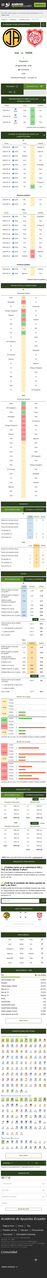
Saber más (5, 15)
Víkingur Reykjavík (11, 311)
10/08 (21, 963)
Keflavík (24, 156)
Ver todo (23, 1021)
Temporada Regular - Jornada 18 (23, 78)
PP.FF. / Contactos (38, 1243)
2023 (15, 117)
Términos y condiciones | (9, 1245)
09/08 (21, 940)
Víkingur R (40, 147)
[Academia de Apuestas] (22, 1260)
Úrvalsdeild (23, 70)
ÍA (36, 298)
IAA (17, 53)
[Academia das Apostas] (8, 1260)
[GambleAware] (7, 1271)
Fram (40, 169)
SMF (12, 1240)
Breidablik (40, 165)
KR (25, 173)
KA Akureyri (36, 306)
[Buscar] (43, 900)
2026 (23, 74)
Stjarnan (40, 151)
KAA (24, 160)
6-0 (23, 425)
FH (25, 187)
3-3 (23, 298)
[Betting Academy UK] (31, 1260)
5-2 (23, 408)
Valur (40, 178)
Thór (28, 53)
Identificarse (40, 5)
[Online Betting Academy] (17, 1260)
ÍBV (24, 200)
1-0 (32, 256)
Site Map (4, 1240)
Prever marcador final (23, 924)
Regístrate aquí (25, 1238)
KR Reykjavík (11, 341)
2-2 (23, 328)
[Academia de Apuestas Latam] (26, 1260)
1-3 (32, 252)
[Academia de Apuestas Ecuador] (3, 1260)
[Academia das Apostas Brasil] (12, 1260)
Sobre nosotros (8, 1267)
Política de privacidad (25, 1245)
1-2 (33, 110)
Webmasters (33, 1241)
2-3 (33, 116)
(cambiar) (37, 1167)
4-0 (33, 122)
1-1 (23, 306)
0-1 (32, 187)
